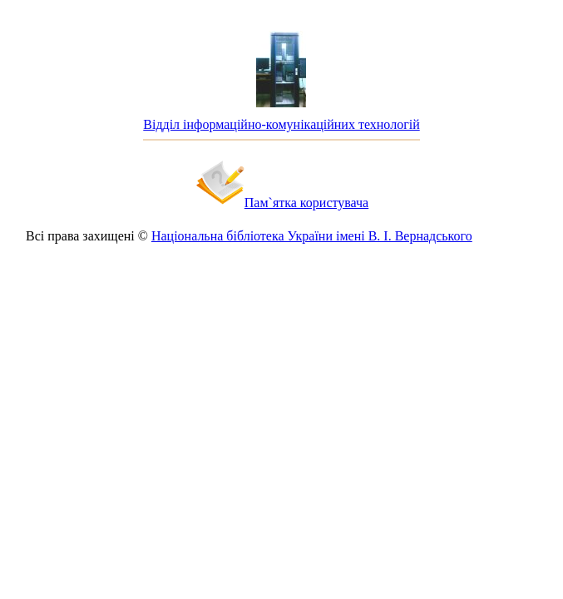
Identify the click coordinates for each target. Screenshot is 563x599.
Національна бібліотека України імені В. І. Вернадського (311, 236)
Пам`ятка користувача (306, 203)
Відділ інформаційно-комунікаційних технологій (281, 124)
